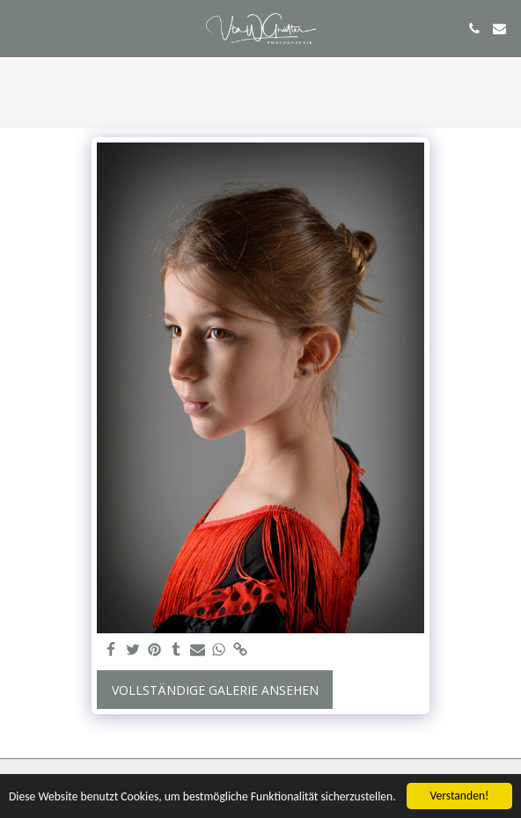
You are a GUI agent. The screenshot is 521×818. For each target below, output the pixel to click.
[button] (19, 28)
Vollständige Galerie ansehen (215, 690)
